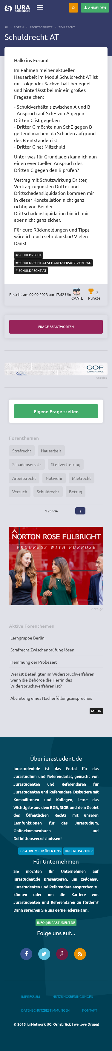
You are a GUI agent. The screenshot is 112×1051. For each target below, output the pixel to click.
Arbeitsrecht (24, 478)
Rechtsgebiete (41, 27)
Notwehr (54, 478)
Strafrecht (21, 450)
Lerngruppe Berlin (27, 637)
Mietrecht (81, 478)
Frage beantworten (56, 326)
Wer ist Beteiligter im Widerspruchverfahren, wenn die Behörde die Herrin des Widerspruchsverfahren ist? (52, 679)
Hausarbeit (51, 450)
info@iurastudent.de (56, 922)
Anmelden (95, 7)
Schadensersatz (27, 464)
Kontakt (89, 1010)
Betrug (75, 491)
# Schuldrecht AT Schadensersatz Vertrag (53, 262)
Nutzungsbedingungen (73, 996)
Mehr (96, 710)
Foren (19, 27)
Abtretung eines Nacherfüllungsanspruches (51, 698)
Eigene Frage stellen (56, 411)
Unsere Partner (79, 850)
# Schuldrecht (29, 255)
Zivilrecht (67, 27)
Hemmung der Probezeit (33, 662)
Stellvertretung (65, 464)
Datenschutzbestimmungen (45, 1010)
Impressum (30, 996)
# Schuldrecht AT (31, 270)
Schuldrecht (48, 491)
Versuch (19, 491)
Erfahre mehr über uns (40, 850)
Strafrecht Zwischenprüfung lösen (42, 649)
